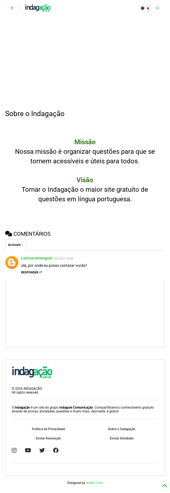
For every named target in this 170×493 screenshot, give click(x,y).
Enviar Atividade (121, 438)
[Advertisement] (85, 63)
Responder (31, 272)
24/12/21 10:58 (63, 258)
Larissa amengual (36, 258)
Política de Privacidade (48, 429)
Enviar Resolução (48, 438)
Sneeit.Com (94, 483)
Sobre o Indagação (121, 429)
